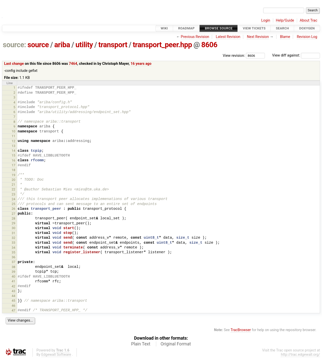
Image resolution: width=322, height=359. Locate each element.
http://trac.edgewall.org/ (300, 354)
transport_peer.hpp (162, 44)
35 (13, 252)
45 (13, 300)
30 (13, 228)
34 (13, 247)
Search (282, 28)
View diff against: (296, 55)
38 (13, 267)
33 (13, 242)
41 (13, 281)
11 (13, 136)
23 (13, 194)
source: (14, 44)
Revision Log (307, 37)
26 (13, 209)
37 (13, 262)
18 (13, 170)
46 (13, 305)
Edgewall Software (56, 354)
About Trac (308, 20)
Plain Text (140, 343)
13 (13, 146)
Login (265, 20)
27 (13, 214)
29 (13, 223)
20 (13, 180)
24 (13, 199)
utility (84, 44)
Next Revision (258, 37)
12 (13, 141)
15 (13, 155)
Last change (14, 64)
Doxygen (307, 28)
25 (13, 204)
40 (13, 276)
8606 (209, 44)
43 (13, 291)
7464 (73, 64)
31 (13, 233)
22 (13, 189)
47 (13, 310)
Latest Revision (228, 37)
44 (13, 296)
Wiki (164, 28)
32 (13, 238)
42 (13, 286)
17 (13, 165)
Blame (285, 37)
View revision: (234, 55)
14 (13, 150)
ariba (62, 44)
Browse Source (218, 28)
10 (13, 131)
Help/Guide (285, 20)
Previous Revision (195, 37)
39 (13, 272)
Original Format (175, 343)
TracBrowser (241, 330)
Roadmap (186, 28)
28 (13, 218)
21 (13, 184)
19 (13, 175)
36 (13, 257)
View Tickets (254, 28)
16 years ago (141, 64)
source (38, 44)
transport (112, 44)
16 (13, 160)
